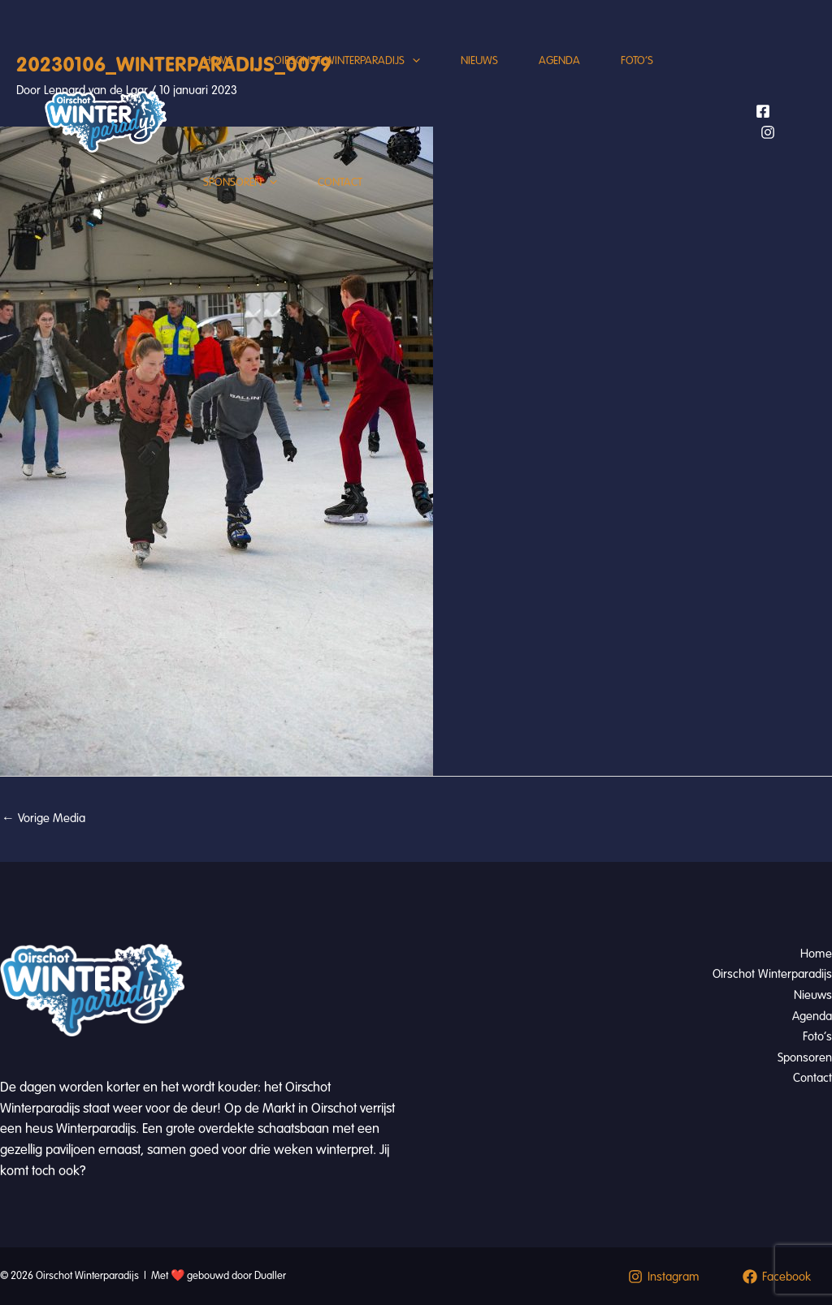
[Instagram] (767, 132)
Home (218, 60)
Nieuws (479, 60)
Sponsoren (240, 182)
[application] (412, 60)
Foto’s (637, 60)
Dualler (270, 1275)
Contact (340, 182)
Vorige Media (43, 818)
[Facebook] (763, 111)
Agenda (559, 60)
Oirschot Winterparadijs (347, 60)
